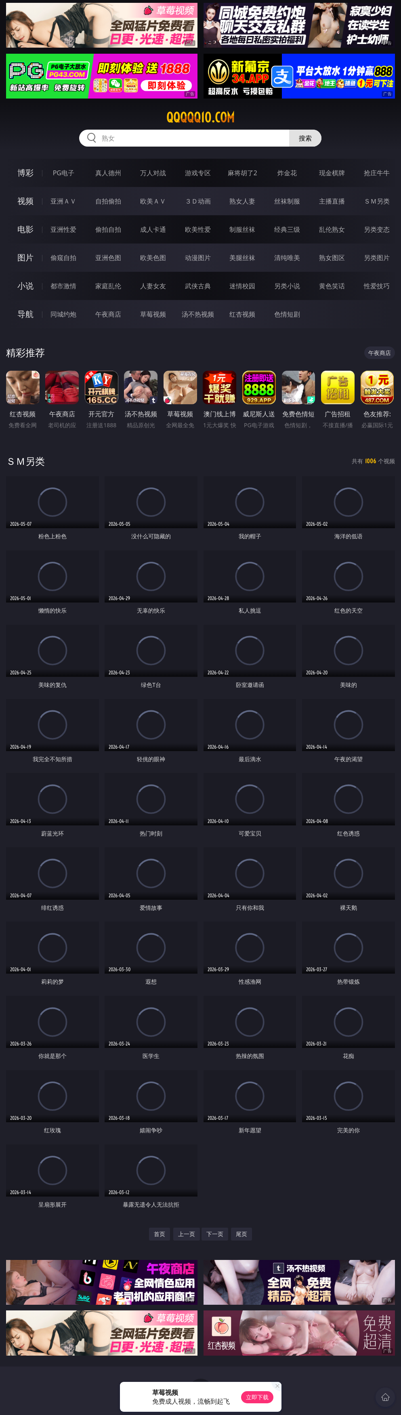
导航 (25, 314)
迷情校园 (242, 285)
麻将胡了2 (242, 172)
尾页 (241, 1234)
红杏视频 (242, 314)
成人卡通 (153, 229)
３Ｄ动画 (198, 201)
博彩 (25, 172)
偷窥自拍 (63, 257)
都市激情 (63, 285)
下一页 (214, 1234)
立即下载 (257, 1397)
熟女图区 (332, 257)
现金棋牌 (332, 172)
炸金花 (287, 172)
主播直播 (332, 201)
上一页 (186, 1234)
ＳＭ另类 (377, 201)
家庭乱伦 (108, 285)
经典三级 (287, 229)
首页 (159, 1234)
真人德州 (108, 172)
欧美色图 (153, 257)
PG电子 (63, 172)
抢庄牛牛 (377, 172)
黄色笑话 (332, 285)
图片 (25, 257)
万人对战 (153, 172)
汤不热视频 (198, 314)
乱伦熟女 (332, 229)
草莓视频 (153, 314)
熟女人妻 (242, 201)
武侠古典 (198, 285)
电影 (25, 229)
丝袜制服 (287, 201)
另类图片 (377, 257)
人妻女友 (153, 285)
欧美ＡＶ (153, 201)
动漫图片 (198, 257)
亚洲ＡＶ (63, 201)
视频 (25, 200)
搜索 (305, 138)
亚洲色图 (108, 257)
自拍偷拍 (108, 201)
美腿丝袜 (242, 257)
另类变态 (377, 229)
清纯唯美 (287, 257)
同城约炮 (63, 314)
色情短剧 (287, 314)
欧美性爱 (198, 229)
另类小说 (287, 285)
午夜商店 (108, 314)
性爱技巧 (377, 285)
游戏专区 (198, 172)
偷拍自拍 (108, 229)
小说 (25, 285)
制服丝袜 (242, 229)
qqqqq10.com (200, 117)
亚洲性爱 (63, 229)
